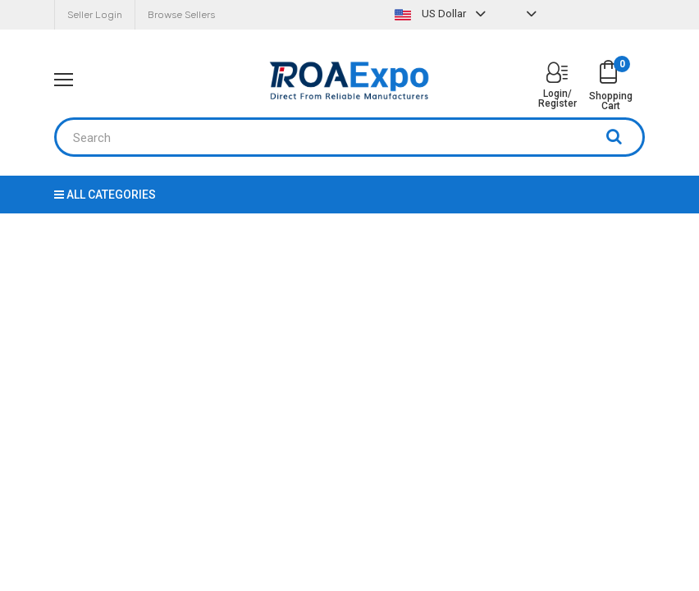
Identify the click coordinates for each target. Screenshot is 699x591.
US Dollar (442, 13)
